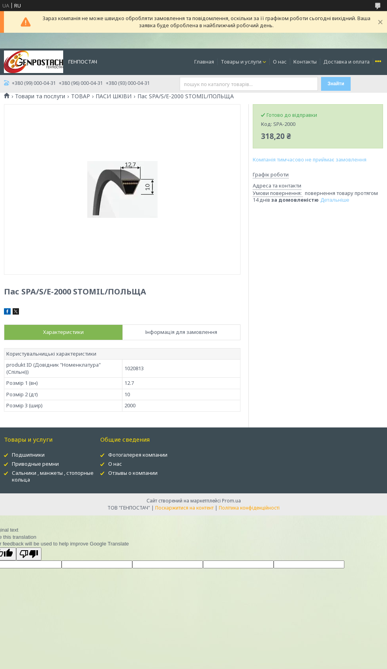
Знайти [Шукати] (336, 83)
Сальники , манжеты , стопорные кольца (53, 476)
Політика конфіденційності (249, 507)
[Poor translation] (28, 553)
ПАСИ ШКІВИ (114, 96)
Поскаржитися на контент (184, 507)
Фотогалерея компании (137, 454)
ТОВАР (80, 96)
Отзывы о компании (133, 472)
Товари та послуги (40, 96)
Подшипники (28, 454)
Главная (204, 61)
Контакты (305, 61)
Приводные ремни (35, 463)
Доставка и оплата (346, 61)
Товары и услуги (241, 61)
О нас (280, 61)
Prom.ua (231, 500)
